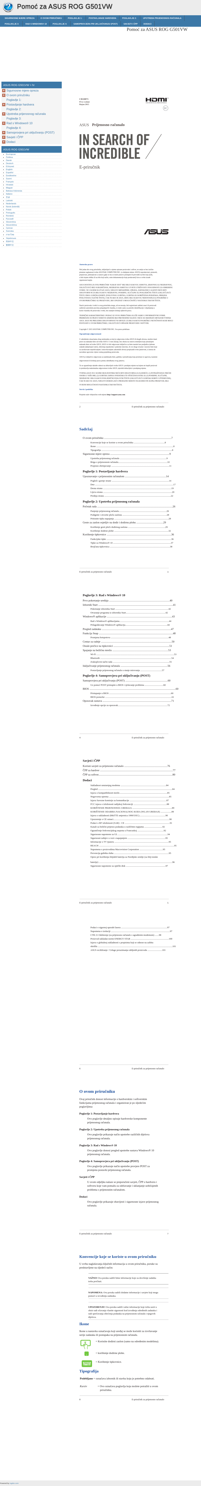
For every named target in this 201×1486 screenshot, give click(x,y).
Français (10, 182)
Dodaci (147, 24)
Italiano (9, 194)
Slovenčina (11, 222)
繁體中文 (10, 245)
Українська (11, 238)
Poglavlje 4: (60, 24)
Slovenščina (11, 225)
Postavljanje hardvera (102, 18)
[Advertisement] (94, 52)
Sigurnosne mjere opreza (20, 18)
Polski (8, 210)
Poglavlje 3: (12, 24)
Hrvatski (9, 185)
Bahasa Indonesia (14, 191)
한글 (8, 197)
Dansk (9, 160)
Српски (9, 228)
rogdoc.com (14, 1483)
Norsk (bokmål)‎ (13, 206)
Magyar (9, 188)
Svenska (10, 231)
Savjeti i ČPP (131, 24)
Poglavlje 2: (129, 18)
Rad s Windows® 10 (36, 24)
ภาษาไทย (10, 234)
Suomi (9, 178)
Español (9, 172)
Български (11, 154)
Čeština (9, 157)
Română (9, 216)
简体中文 (10, 241)
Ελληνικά (10, 166)
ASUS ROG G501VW (8, 7)
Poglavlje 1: (75, 18)
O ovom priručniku (51, 18)
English (9, 169)
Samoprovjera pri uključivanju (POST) (95, 24)
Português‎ (10, 213)
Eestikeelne (11, 175)
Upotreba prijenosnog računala (162, 18)
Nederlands (11, 203)
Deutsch (9, 163)
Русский (9, 219)
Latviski (9, 200)
